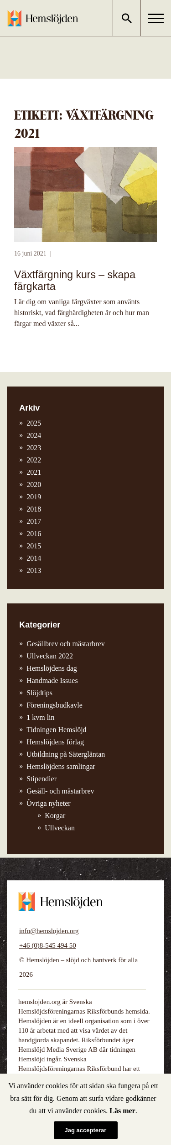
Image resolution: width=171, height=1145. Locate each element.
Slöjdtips (39, 693)
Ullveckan (60, 828)
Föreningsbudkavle (54, 705)
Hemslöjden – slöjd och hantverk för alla (42, 18)
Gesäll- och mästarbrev (60, 791)
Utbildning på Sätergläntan (65, 754)
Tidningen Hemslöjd (56, 729)
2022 (33, 460)
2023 (33, 448)
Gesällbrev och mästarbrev (65, 644)
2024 (33, 435)
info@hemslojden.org (49, 930)
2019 (33, 497)
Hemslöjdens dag (51, 668)
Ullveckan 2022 (49, 656)
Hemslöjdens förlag (55, 742)
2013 (33, 570)
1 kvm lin (40, 717)
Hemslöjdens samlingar (60, 766)
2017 (33, 521)
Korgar (55, 815)
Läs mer (122, 1111)
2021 (33, 472)
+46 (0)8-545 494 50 (47, 945)
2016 (33, 533)
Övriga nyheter (48, 803)
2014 (33, 558)
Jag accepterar (86, 1130)
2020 (33, 484)
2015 (33, 546)
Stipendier (41, 779)
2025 (33, 423)
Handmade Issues (52, 680)
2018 (33, 509)
